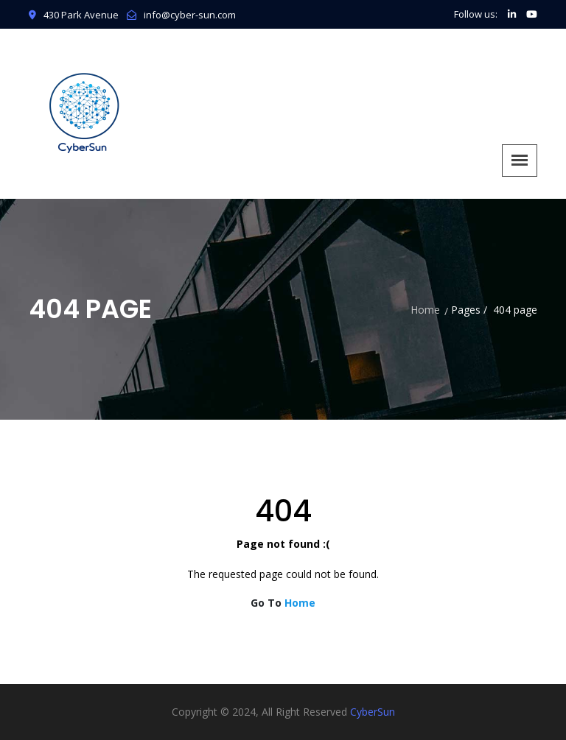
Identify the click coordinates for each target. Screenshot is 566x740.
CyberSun (372, 712)
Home (425, 310)
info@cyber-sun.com (190, 14)
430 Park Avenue (74, 14)
